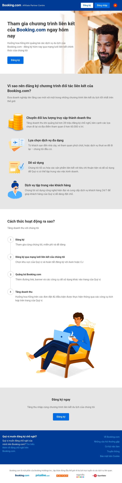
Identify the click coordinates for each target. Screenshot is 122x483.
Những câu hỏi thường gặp (107, 441)
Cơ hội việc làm (112, 446)
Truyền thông (113, 451)
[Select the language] (115, 5)
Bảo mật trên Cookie (110, 456)
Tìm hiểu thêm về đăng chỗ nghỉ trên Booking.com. (18, 447)
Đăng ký (87, 5)
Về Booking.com (112, 437)
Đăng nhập (102, 5)
